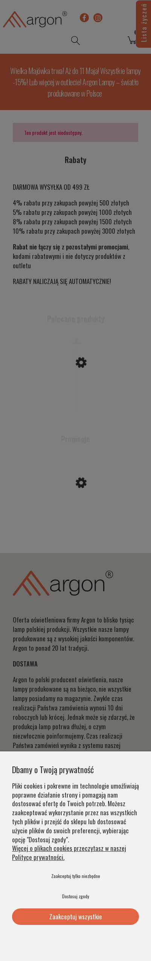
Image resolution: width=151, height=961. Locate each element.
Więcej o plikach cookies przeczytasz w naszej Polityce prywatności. (69, 852)
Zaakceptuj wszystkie (75, 916)
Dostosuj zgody (75, 896)
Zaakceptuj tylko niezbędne (75, 876)
